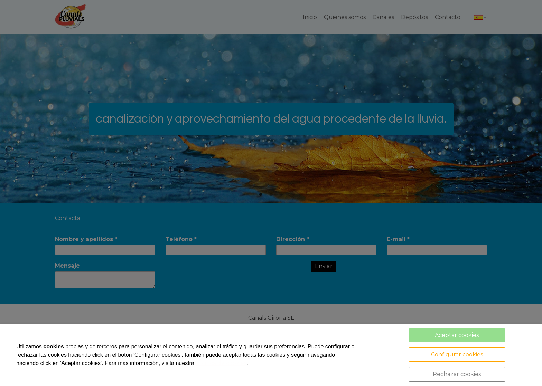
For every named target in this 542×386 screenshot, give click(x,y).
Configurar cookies (457, 354)
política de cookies (221, 363)
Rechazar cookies (457, 374)
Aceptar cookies (457, 335)
